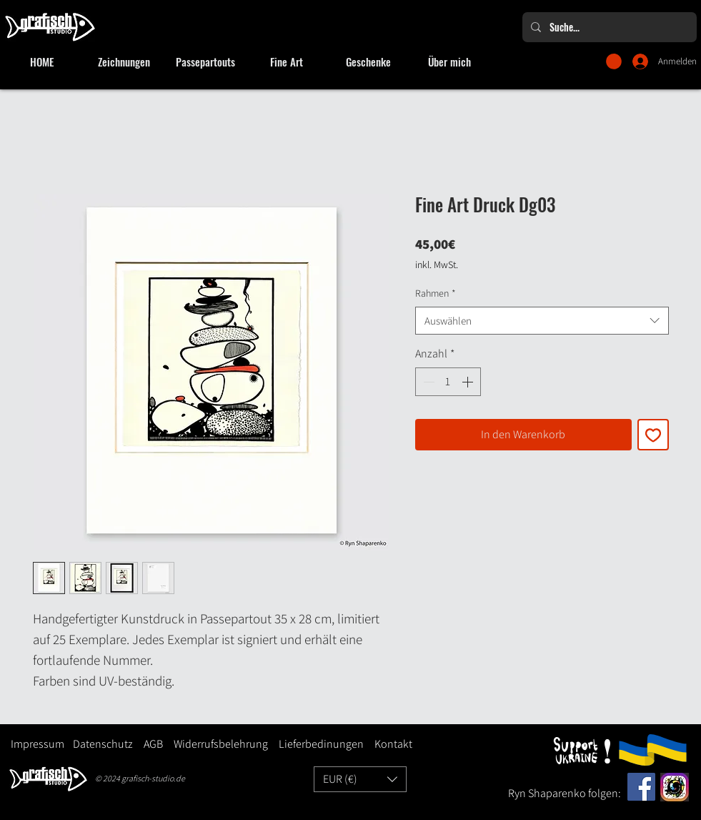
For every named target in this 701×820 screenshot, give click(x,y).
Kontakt (393, 743)
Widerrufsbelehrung (221, 743)
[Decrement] (427, 381)
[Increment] (469, 381)
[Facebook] (641, 787)
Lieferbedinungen (316, 743)
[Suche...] (608, 27)
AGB (153, 743)
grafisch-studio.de (153, 778)
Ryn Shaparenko (548, 793)
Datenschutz (103, 743)
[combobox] (542, 321)
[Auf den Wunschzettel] (653, 434)
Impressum (37, 743)
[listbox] (360, 779)
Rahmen (435, 293)
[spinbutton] (448, 381)
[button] (614, 61)
